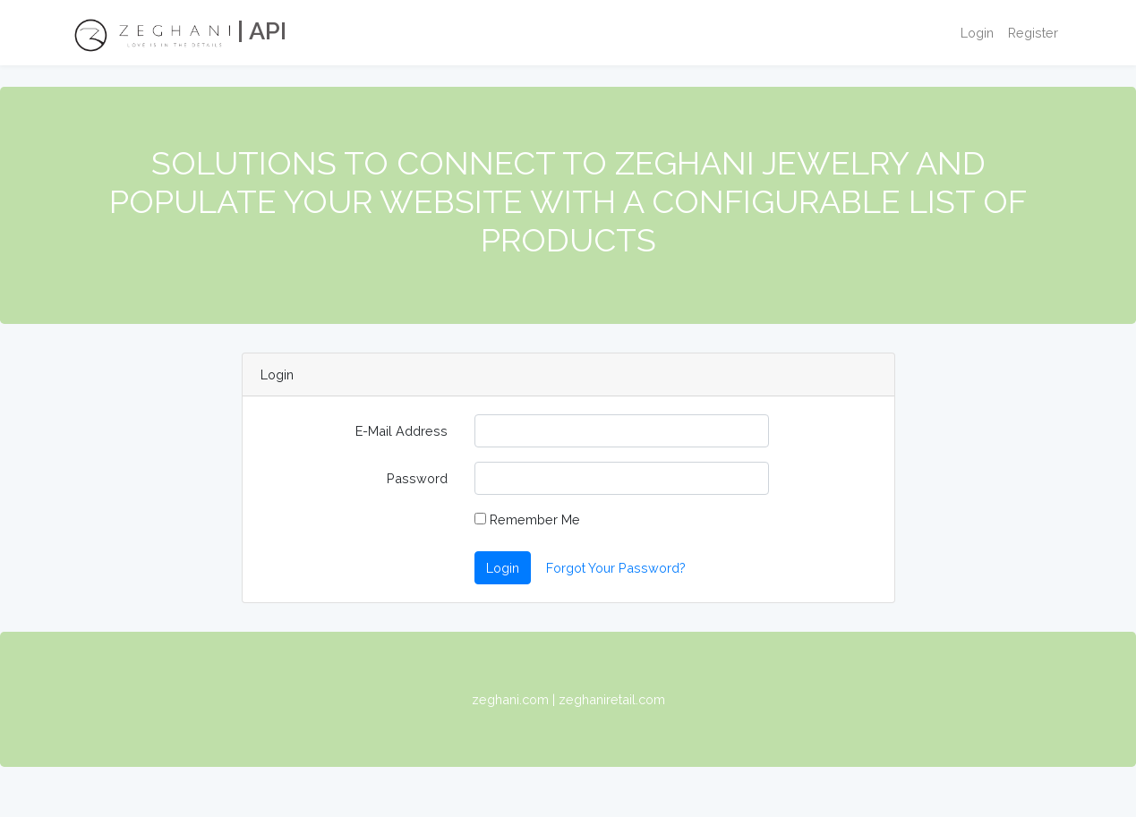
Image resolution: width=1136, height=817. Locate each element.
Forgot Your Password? (616, 567)
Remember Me (527, 519)
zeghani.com (510, 699)
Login (977, 32)
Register (1033, 32)
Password (417, 478)
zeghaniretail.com (612, 699)
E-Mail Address (401, 430)
